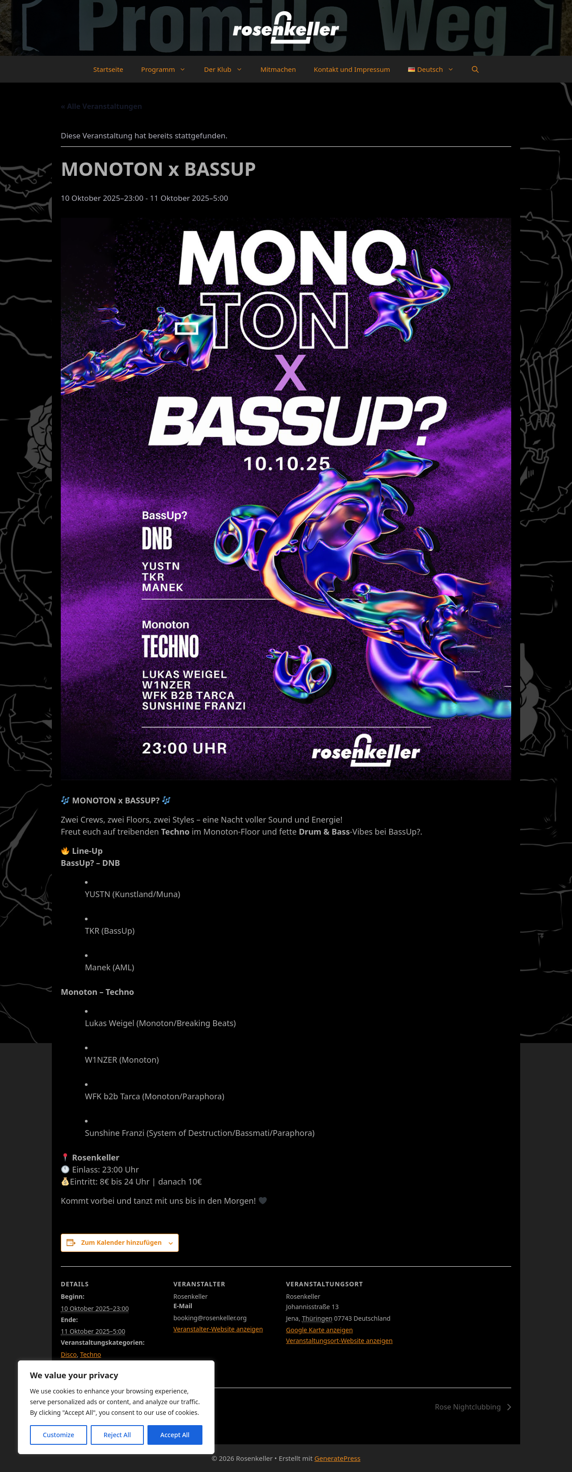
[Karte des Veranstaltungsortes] (464, 1328)
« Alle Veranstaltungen (101, 106)
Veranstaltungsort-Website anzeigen (339, 1340)
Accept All (174, 1434)
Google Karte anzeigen (319, 1330)
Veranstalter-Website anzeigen (218, 1329)
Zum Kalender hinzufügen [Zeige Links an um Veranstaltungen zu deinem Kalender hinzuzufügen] (121, 1242)
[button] (475, 69)
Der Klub (227, 69)
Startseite (108, 69)
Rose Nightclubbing (469, 1407)
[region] (116, 1407)
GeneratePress (338, 1458)
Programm (168, 69)
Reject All (117, 1434)
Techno (90, 1354)
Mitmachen (278, 69)
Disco (69, 1354)
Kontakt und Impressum (352, 69)
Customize (58, 1434)
